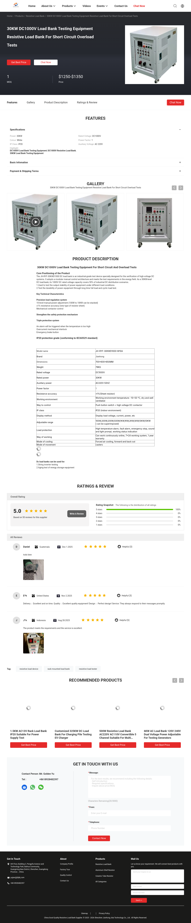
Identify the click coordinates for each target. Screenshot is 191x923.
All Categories (101, 882)
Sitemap (84, 913)
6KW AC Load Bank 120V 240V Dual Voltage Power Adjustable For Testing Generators (162, 734)
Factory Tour (65, 870)
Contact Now (99, 838)
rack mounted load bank (59, 669)
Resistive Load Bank (35, 16)
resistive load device (29, 669)
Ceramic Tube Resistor (104, 876)
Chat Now (46, 62)
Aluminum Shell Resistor (105, 870)
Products (19, 16)
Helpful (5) (124, 620)
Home (10, 16)
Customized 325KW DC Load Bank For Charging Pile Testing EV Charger (73, 734)
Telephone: (94, 822)
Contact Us (64, 881)
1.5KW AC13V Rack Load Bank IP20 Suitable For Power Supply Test (28, 734)
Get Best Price (18, 62)
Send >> (139, 900)
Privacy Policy (104, 913)
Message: (93, 773)
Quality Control (66, 875)
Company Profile (66, 864)
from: (92, 807)
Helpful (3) (127, 547)
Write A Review (77, 514)
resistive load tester (88, 669)
